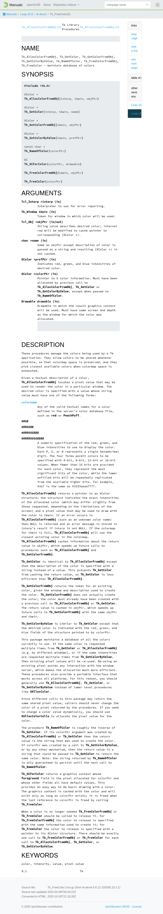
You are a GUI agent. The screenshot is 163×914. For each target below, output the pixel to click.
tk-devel (41, 14)
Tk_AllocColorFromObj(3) (41, 27)
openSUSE (34, 4)
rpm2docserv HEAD (117, 906)
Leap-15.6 (26, 14)
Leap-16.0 (137, 105)
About (47, 4)
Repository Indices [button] (65, 4)
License (137, 906)
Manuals (10, 14)
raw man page (134, 63)
